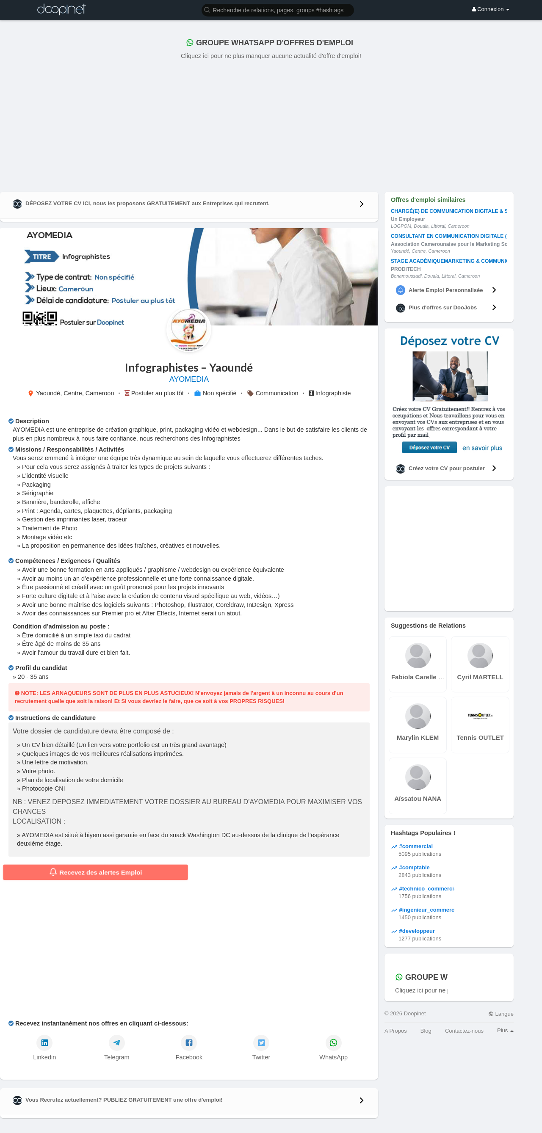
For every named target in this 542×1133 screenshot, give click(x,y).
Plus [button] (505, 1030)
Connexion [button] (490, 9)
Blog (425, 1031)
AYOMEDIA (189, 379)
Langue (501, 1014)
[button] (278, 10)
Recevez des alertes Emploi (95, 872)
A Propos (395, 1031)
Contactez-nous (464, 1031)
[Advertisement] (271, 124)
